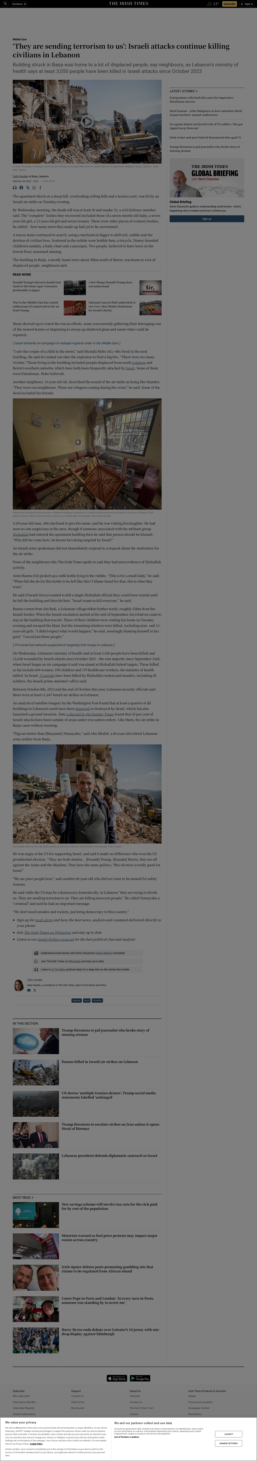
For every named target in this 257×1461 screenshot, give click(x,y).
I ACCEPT (228, 1434)
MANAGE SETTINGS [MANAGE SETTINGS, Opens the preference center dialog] (229, 1443)
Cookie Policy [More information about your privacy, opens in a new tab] (36, 1444)
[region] (128, 1439)
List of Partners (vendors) (126, 1437)
